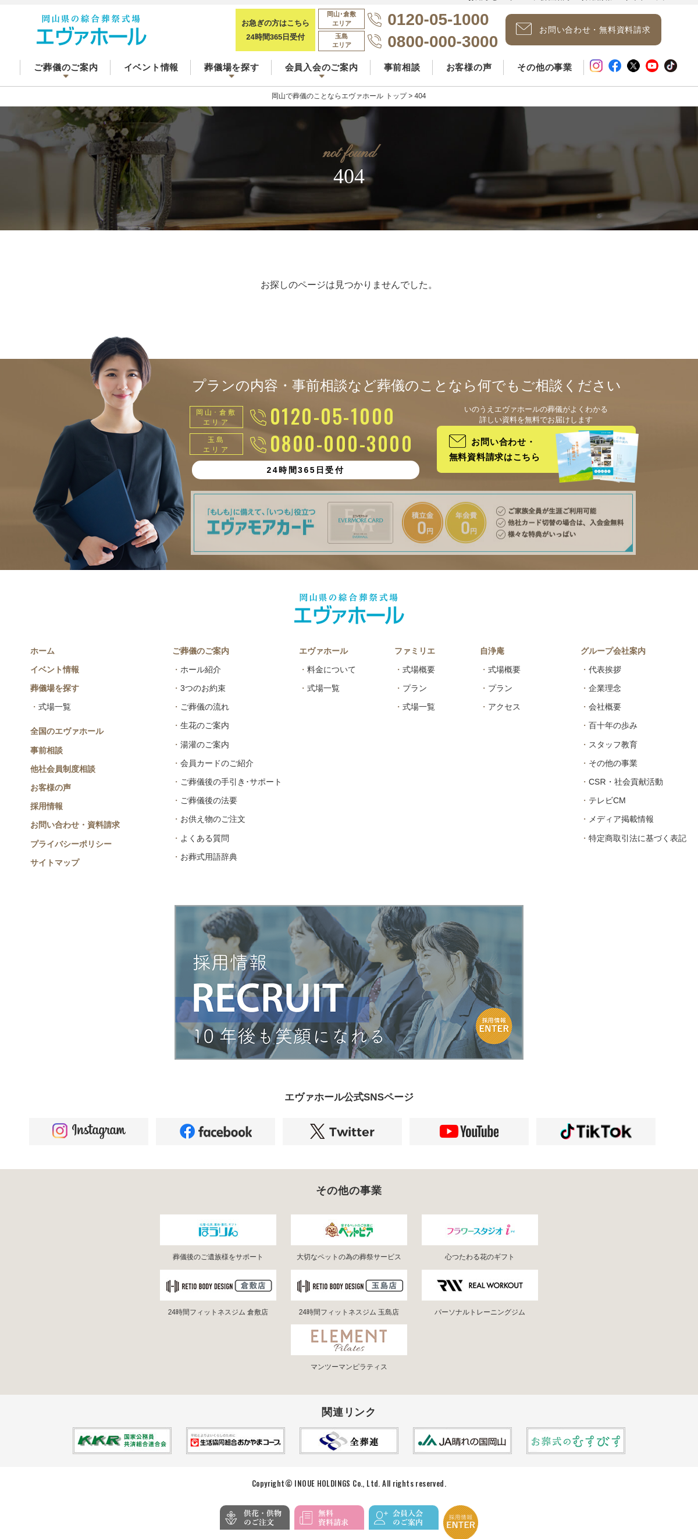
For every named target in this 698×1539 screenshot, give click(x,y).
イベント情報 (151, 75)
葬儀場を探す (54, 698)
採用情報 (46, 816)
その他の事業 (544, 75)
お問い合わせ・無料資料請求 (591, 34)
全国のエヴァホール (67, 741)
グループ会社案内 (613, 661)
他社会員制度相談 (62, 779)
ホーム (42, 661)
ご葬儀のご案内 (200, 661)
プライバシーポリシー (71, 854)
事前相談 (402, 75)
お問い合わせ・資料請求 (75, 835)
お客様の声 (469, 75)
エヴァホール (323, 661)
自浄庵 (492, 661)
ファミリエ (414, 661)
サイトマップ (54, 873)
